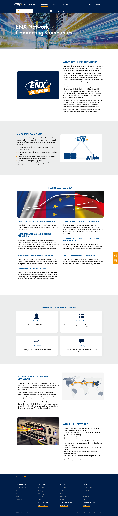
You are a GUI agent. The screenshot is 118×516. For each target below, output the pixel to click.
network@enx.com (43, 505)
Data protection (98, 513)
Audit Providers (87, 491)
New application (20, 491)
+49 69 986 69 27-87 (89, 502)
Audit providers (64, 491)
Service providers (40, 11)
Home (17, 477)
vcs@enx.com (86, 505)
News (17, 497)
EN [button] (91, 5)
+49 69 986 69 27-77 (66, 502)
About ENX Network (24, 11)
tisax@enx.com (64, 505)
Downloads (67, 11)
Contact (79, 513)
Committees (19, 499)
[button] (30, 4)
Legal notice (87, 513)
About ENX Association (22, 488)
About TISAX (63, 488)
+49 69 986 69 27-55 (44, 502)
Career (17, 494)
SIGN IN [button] (99, 5)
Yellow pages (55, 11)
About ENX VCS (87, 488)
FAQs (61, 494)
